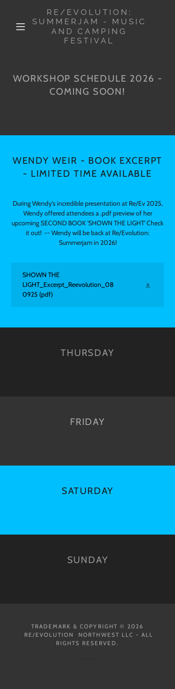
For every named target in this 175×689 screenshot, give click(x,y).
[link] (89, 26)
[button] (20, 26)
